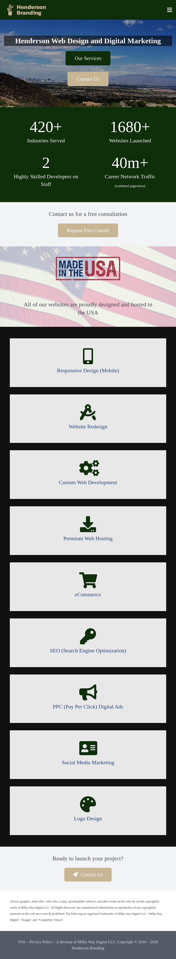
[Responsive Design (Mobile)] (88, 356)
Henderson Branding (88, 948)
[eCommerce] (88, 580)
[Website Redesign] (88, 412)
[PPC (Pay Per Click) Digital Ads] (88, 692)
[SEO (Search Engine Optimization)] (88, 636)
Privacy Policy (41, 942)
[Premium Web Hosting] (88, 524)
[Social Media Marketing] (88, 748)
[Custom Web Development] (88, 468)
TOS (22, 942)
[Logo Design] (88, 804)
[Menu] (169, 10)
